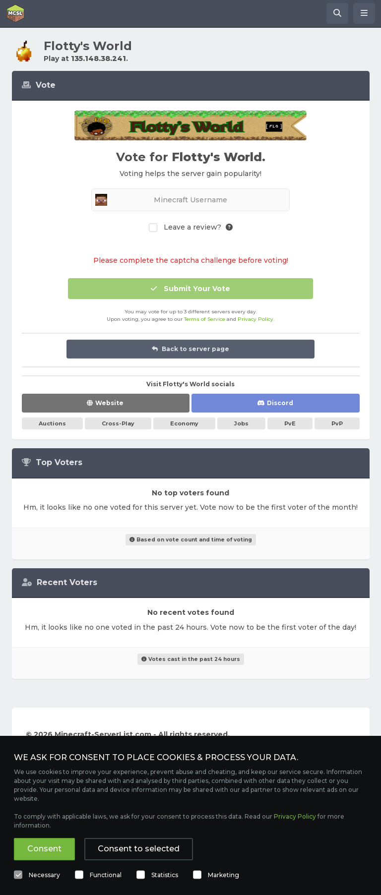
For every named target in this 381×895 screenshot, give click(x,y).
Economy (184, 423)
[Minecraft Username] (190, 199)
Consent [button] (44, 848)
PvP (337, 423)
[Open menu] (364, 13)
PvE (290, 423)
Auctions (52, 423)
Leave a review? (192, 227)
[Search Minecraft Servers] (337, 13)
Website (109, 403)
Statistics (164, 875)
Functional (106, 875)
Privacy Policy (255, 319)
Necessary (44, 875)
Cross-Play (118, 423)
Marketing (223, 875)
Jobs (241, 423)
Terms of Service (204, 319)
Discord (280, 403)
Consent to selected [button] (139, 848)
